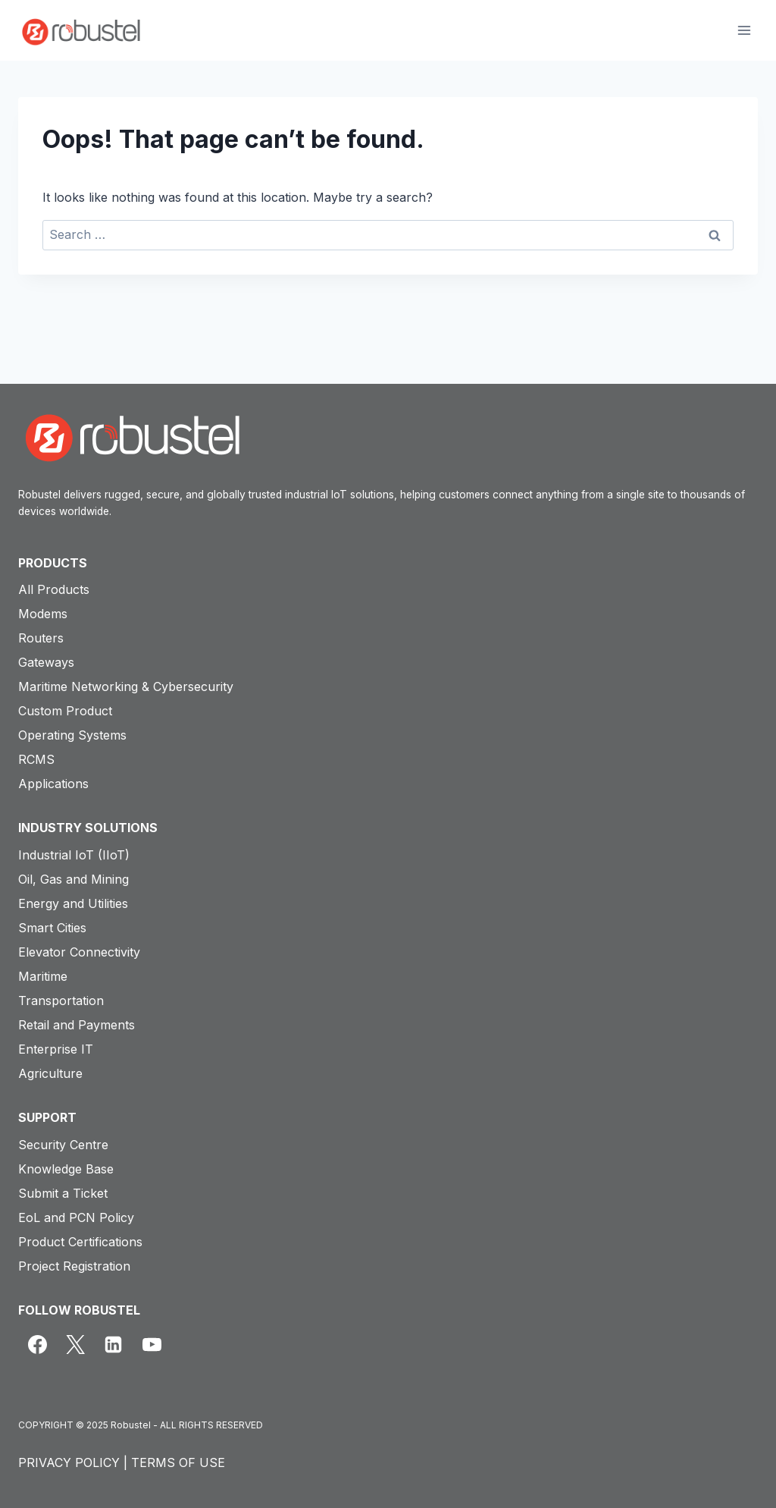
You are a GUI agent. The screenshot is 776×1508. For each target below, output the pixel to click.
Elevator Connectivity (79, 952)
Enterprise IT (55, 1049)
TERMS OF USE (178, 1462)
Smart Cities (52, 927)
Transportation (61, 1000)
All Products (53, 589)
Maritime (42, 976)
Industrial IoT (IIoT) (74, 854)
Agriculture (50, 1073)
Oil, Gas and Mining (73, 879)
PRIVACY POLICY (69, 1462)
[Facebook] (37, 1344)
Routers (41, 638)
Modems (42, 613)
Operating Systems (72, 735)
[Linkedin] (114, 1344)
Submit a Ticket (63, 1193)
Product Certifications (80, 1241)
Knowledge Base (66, 1169)
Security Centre (63, 1144)
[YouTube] (152, 1344)
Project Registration (74, 1266)
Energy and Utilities (73, 903)
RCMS (36, 759)
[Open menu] (744, 30)
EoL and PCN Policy (76, 1217)
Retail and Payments (76, 1024)
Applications (53, 783)
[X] (75, 1344)
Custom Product (65, 710)
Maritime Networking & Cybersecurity (125, 686)
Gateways (46, 662)
